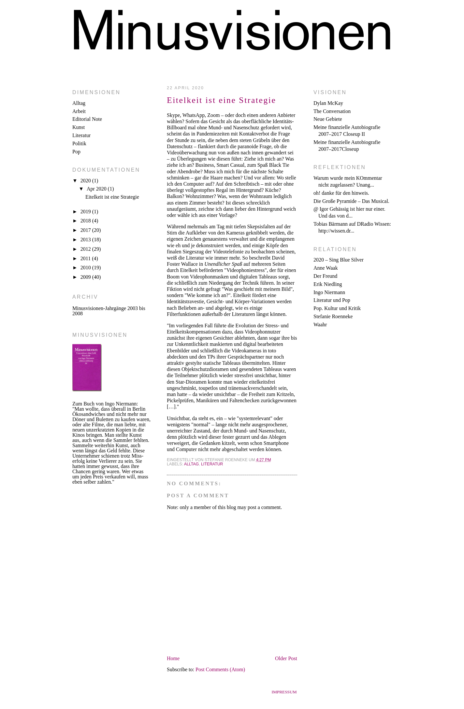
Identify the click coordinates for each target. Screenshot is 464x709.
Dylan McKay (328, 103)
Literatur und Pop (331, 300)
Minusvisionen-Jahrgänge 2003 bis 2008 (108, 310)
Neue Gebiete (327, 119)
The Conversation (332, 111)
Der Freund (325, 276)
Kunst (78, 127)
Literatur (81, 135)
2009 (86, 277)
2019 (86, 211)
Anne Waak (325, 268)
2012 (86, 249)
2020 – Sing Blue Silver (338, 259)
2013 (86, 239)
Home (173, 658)
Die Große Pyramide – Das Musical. (351, 201)
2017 (86, 230)
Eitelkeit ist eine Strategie (112, 197)
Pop (76, 151)
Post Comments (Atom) (220, 669)
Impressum (284, 691)
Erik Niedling (327, 284)
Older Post (286, 658)
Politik (79, 143)
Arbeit (79, 111)
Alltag (78, 103)
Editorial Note (87, 119)
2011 (86, 258)
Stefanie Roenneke (333, 316)
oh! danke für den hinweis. (341, 193)
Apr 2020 (97, 188)
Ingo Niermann (329, 292)
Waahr (320, 324)
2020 (86, 180)
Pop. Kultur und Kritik (337, 308)
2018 (86, 220)
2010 (86, 267)
